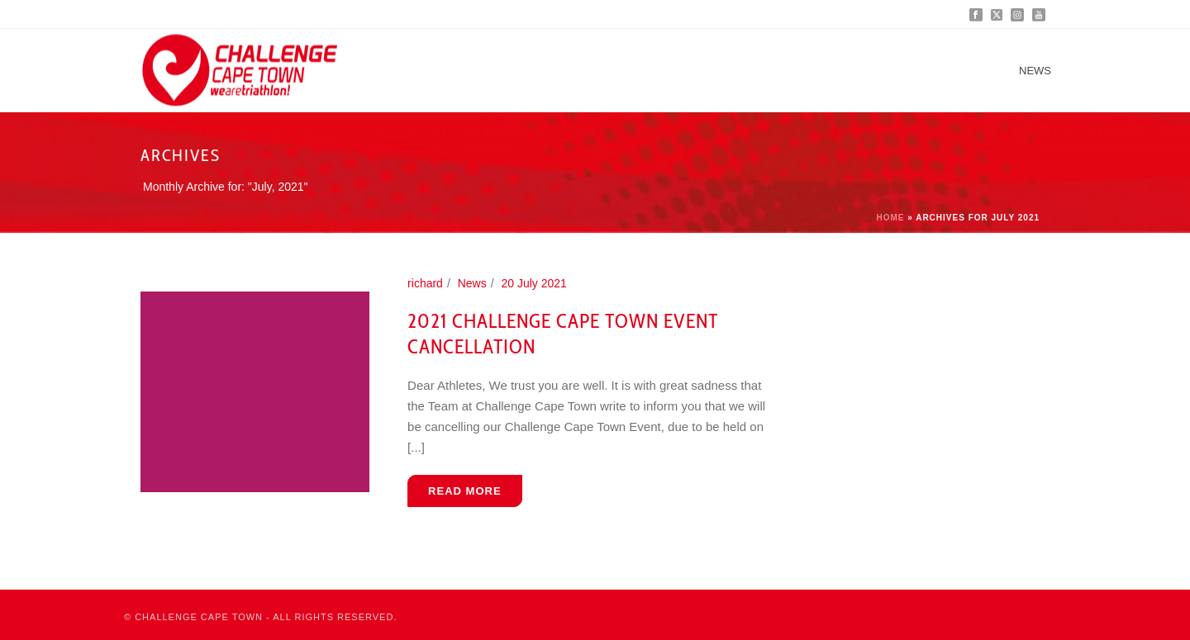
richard (425, 283)
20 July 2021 (533, 283)
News (1035, 70)
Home (890, 217)
